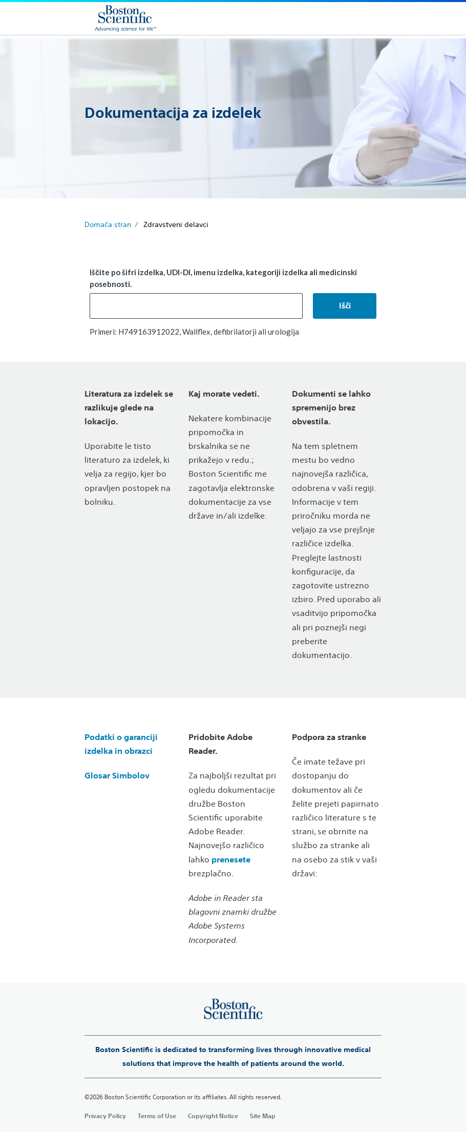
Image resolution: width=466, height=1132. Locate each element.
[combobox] (196, 306)
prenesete (230, 859)
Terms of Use (157, 1116)
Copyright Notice (213, 1116)
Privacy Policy (105, 1116)
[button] (344, 306)
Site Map (263, 1116)
